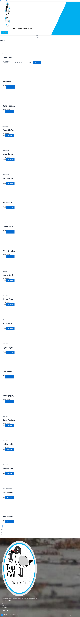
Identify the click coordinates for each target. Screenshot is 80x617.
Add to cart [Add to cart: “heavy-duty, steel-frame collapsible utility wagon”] (9, 473)
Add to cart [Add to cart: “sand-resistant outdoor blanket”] (9, 111)
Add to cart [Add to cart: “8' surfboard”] (10, 159)
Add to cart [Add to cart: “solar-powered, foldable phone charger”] (9, 497)
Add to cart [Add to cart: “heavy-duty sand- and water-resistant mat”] (10, 304)
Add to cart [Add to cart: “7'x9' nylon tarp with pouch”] (9, 377)
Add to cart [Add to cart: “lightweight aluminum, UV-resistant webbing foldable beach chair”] (10, 352)
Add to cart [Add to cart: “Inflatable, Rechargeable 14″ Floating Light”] (10, 87)
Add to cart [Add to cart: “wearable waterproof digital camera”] (9, 135)
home (14, 28)
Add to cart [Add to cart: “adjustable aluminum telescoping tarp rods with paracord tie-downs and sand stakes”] (10, 328)
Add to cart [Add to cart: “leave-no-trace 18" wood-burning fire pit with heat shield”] (10, 280)
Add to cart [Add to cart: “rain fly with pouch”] (9, 522)
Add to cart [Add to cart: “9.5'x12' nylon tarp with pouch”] (9, 401)
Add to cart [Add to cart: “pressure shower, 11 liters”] (10, 256)
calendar (20, 28)
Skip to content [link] (3, 0)
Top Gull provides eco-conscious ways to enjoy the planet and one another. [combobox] (19, 598)
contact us (26, 28)
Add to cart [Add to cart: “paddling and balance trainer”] (10, 183)
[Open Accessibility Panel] (2, 615)
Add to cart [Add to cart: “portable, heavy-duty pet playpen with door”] (10, 207)
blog (31, 28)
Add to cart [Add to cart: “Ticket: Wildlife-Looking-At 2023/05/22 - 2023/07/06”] (36, 62)
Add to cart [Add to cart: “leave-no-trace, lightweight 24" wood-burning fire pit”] (10, 232)
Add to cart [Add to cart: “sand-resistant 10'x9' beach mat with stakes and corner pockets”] (9, 425)
